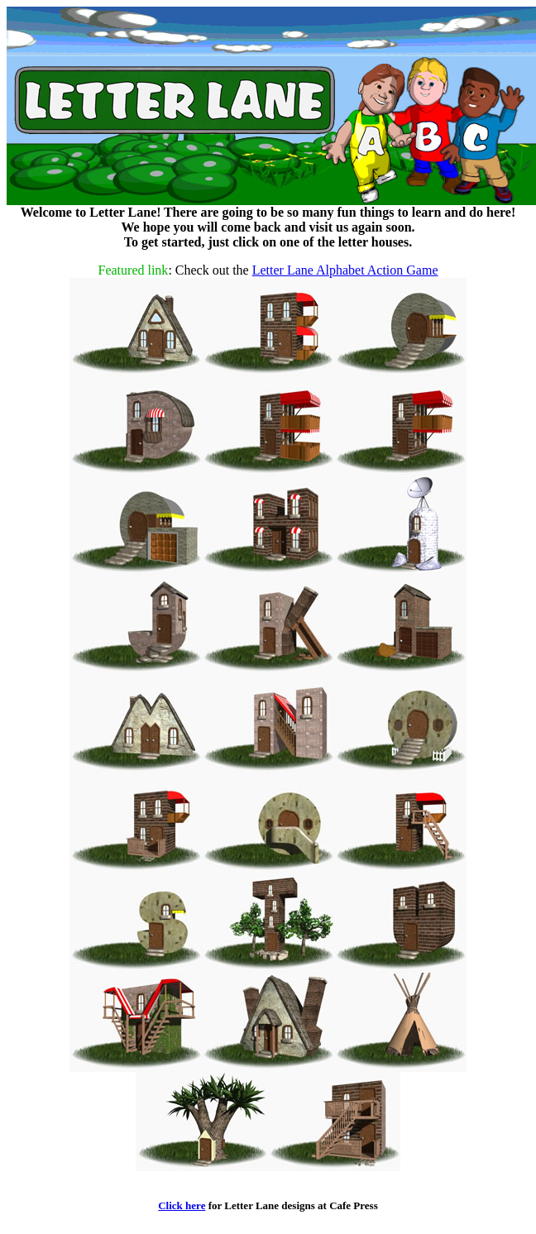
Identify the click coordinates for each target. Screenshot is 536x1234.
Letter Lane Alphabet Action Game (345, 270)
